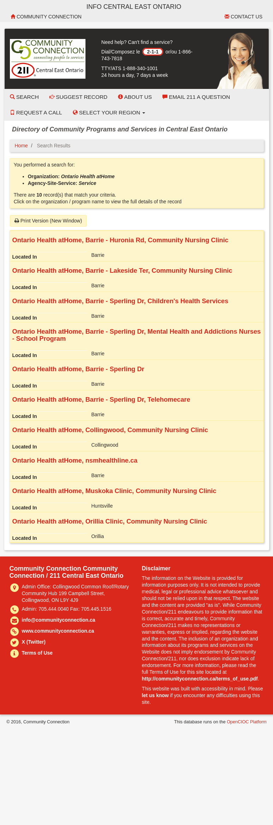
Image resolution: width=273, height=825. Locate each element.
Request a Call (36, 112)
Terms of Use (37, 653)
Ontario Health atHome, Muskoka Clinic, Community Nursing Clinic (114, 491)
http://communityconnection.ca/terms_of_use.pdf (200, 679)
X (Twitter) (34, 642)
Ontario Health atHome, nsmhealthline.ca (75, 460)
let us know (155, 695)
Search (24, 97)
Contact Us (243, 16)
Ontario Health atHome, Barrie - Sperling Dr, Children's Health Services (120, 301)
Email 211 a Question (196, 97)
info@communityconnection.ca (58, 620)
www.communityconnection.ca (58, 631)
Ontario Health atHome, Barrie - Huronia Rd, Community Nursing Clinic (120, 240)
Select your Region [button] (109, 112)
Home (21, 145)
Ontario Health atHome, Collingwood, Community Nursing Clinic (110, 430)
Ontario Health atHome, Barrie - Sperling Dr (78, 369)
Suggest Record (78, 97)
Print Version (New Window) (48, 221)
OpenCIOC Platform (247, 721)
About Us (135, 97)
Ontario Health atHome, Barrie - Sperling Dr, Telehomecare (101, 399)
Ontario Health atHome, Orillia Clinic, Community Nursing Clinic (109, 521)
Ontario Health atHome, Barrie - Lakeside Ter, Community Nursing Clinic (122, 270)
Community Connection (46, 16)
